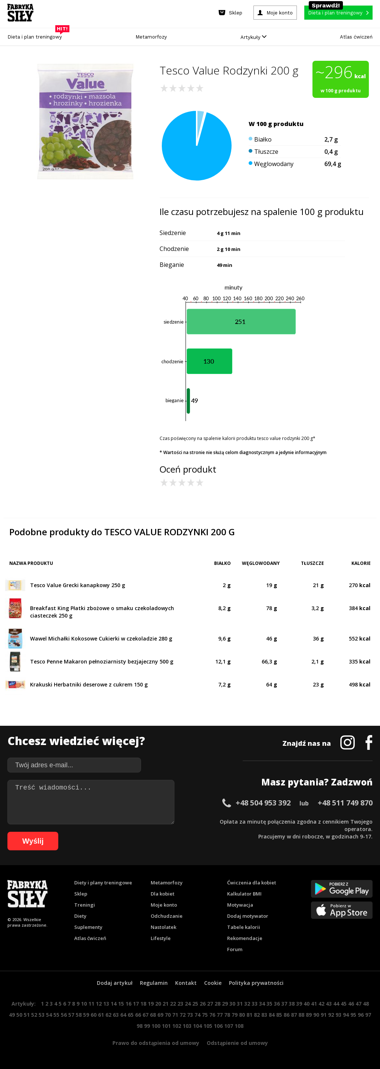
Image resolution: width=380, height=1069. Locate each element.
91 (324, 1014)
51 (27, 1014)
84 (272, 1014)
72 (183, 1014)
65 (131, 1014)
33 (255, 1003)
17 (136, 1003)
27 (210, 1003)
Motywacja (240, 904)
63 (116, 1014)
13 (106, 1003)
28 (217, 1003)
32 (247, 1003)
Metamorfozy (151, 37)
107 (228, 1025)
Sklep (80, 893)
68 (153, 1014)
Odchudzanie (167, 916)
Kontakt (186, 982)
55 (56, 1014)
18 (143, 1003)
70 (168, 1014)
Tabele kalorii (243, 927)
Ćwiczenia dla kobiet (251, 882)
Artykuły (253, 37)
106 (218, 1025)
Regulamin (154, 982)
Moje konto (164, 904)
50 (19, 1014)
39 (299, 1003)
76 (212, 1014)
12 (99, 1003)
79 (235, 1014)
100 (155, 1025)
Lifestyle (161, 938)
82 (257, 1014)
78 (227, 1014)
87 (294, 1014)
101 (166, 1025)
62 (108, 1014)
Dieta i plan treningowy (36, 35)
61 (101, 1014)
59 (86, 1014)
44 (336, 1003)
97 (368, 1014)
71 (175, 1014)
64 (123, 1014)
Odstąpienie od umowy (237, 1042)
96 (361, 1014)
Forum (234, 949)
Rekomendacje (244, 938)
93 (338, 1014)
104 (197, 1025)
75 (205, 1014)
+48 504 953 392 (263, 803)
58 (79, 1014)
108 (239, 1025)
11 (91, 1003)
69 (160, 1014)
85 (279, 1014)
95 (353, 1014)
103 (187, 1025)
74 (197, 1014)
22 (173, 1003)
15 (121, 1003)
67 (145, 1014)
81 (249, 1014)
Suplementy (88, 927)
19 (151, 1003)
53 (42, 1014)
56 (64, 1014)
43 (329, 1003)
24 (188, 1003)
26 (203, 1003)
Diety (80, 916)
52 (34, 1014)
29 (225, 1003)
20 (158, 1003)
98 (139, 1025)
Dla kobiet (162, 893)
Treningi (84, 904)
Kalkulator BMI (244, 893)
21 (165, 1003)
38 (292, 1003)
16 (128, 1003)
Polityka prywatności (256, 982)
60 (93, 1014)
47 (358, 1003)
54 (49, 1014)
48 (366, 1003)
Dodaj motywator (247, 916)
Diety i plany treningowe (103, 882)
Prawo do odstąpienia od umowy (155, 1042)
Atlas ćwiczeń (356, 37)
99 (147, 1025)
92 (331, 1014)
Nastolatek (163, 927)
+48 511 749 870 (345, 803)
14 (114, 1003)
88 (301, 1014)
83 (264, 1014)
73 (190, 1014)
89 (309, 1014)
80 (242, 1014)
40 (306, 1003)
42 (321, 1003)
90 (316, 1014)
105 (207, 1025)
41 (314, 1003)
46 (351, 1003)
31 (240, 1003)
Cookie (213, 982)
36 (277, 1003)
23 (180, 1003)
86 (286, 1014)
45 (344, 1003)
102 (176, 1025)
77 (220, 1014)
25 (195, 1003)
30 (232, 1003)
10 (84, 1003)
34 (262, 1003)
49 (12, 1014)
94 (346, 1014)
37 (284, 1003)
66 (138, 1014)
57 (71, 1014)
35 (269, 1003)
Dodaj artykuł (114, 982)
